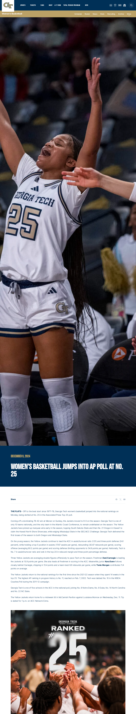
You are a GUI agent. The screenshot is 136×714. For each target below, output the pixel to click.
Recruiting (111, 16)
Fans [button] (44, 6)
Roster (87, 16)
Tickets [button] (34, 6)
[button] (131, 6)
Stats (102, 16)
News (95, 16)
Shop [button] (53, 6)
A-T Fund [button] (60, 6)
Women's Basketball (12, 16)
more (129, 16)
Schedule (78, 16)
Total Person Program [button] (74, 6)
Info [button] (90, 6)
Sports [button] (23, 6)
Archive (121, 16)
